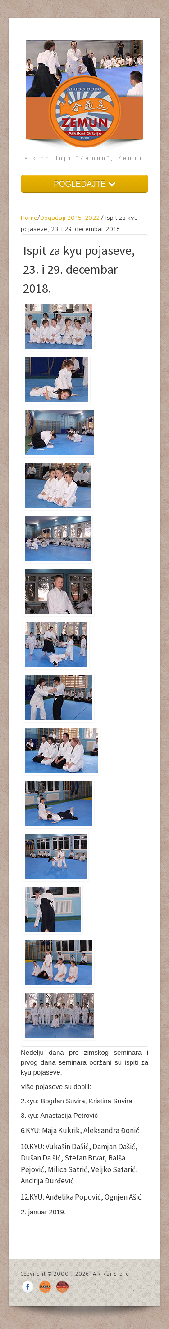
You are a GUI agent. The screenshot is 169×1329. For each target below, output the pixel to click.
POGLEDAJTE (84, 183)
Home (29, 217)
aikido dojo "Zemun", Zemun (84, 158)
